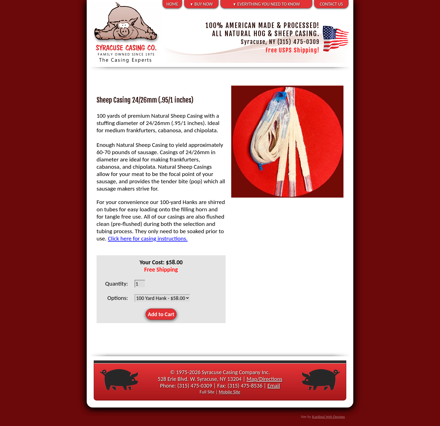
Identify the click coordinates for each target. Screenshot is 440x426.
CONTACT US (331, 4)
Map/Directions (264, 379)
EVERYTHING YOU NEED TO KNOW (266, 4)
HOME (172, 4)
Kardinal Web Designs (328, 417)
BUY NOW (201, 4)
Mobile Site (229, 392)
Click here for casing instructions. (147, 238)
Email (273, 385)
